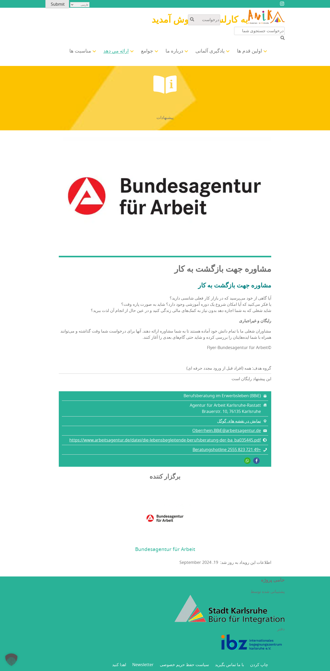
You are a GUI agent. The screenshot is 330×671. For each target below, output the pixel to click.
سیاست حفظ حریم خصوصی (184, 665)
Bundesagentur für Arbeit (165, 549)
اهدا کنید (119, 665)
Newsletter (143, 665)
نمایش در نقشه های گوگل (239, 421)
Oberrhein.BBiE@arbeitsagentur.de (226, 431)
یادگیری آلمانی (210, 51)
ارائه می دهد (116, 51)
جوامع (147, 51)
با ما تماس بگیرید (229, 665)
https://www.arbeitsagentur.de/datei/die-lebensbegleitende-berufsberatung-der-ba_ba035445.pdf (165, 440)
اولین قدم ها (249, 51)
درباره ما (174, 51)
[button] (256, 460)
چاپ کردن (259, 665)
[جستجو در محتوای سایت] (204, 19)
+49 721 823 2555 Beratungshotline (227, 450)
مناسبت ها (80, 51)
